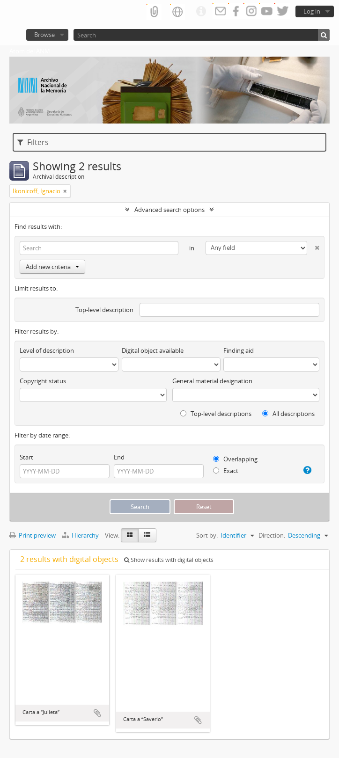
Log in (311, 11)
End (119, 457)
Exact (225, 470)
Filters (33, 142)
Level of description (47, 350)
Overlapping (235, 459)
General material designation (212, 381)
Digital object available (153, 350)
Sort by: (207, 535)
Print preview (32, 535)
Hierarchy (81, 535)
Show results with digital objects (169, 560)
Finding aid (238, 350)
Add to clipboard (97, 713)
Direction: (271, 535)
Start (26, 457)
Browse (44, 34)
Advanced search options (169, 209)
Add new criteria (52, 266)
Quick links (201, 11)
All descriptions (288, 413)
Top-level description (104, 310)
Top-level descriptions (215, 413)
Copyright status (43, 381)
